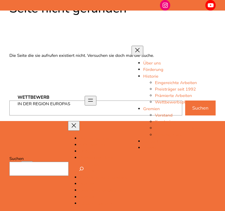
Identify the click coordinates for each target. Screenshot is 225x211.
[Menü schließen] (137, 50)
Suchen (16, 158)
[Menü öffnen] (90, 101)
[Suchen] (81, 169)
